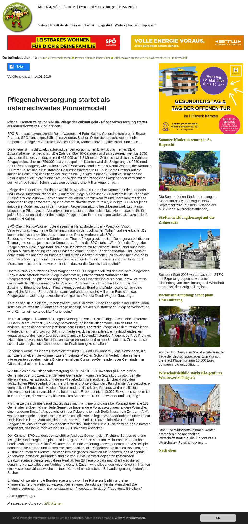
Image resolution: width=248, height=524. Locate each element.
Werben (120, 25)
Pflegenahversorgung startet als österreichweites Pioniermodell (150, 57)
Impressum (148, 25)
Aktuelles (69, 7)
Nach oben (167, 450)
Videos (42, 25)
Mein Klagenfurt (49, 7)
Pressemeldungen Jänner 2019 (92, 57)
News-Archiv (128, 7)
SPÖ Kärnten (53, 503)
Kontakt (133, 25)
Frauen (77, 25)
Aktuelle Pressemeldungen (55, 57)
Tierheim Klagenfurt (98, 25)
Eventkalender (60, 25)
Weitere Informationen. (130, 518)
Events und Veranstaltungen (97, 7)
